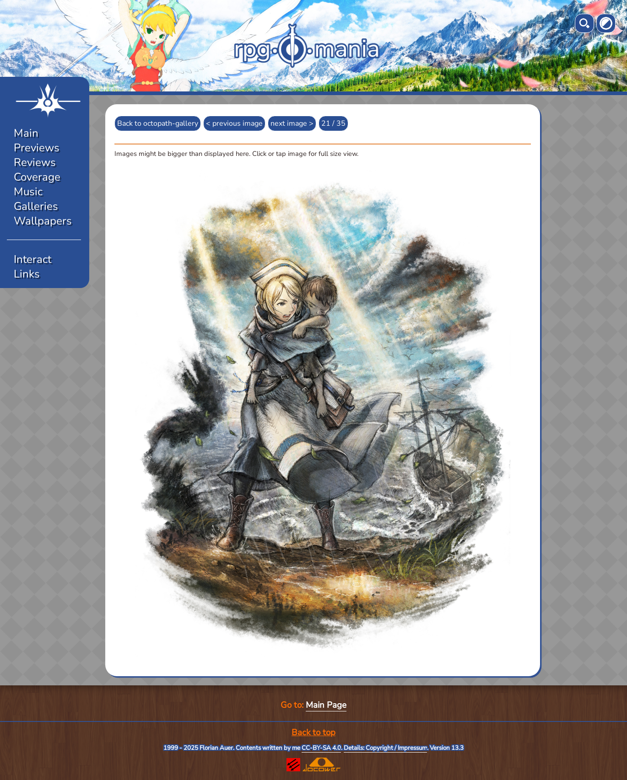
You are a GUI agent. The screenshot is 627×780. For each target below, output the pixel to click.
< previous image (234, 123)
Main (26, 133)
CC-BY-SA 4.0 (321, 748)
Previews (36, 147)
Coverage (37, 177)
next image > (292, 123)
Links (27, 274)
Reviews (35, 162)
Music (28, 191)
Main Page (326, 705)
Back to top (313, 732)
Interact (32, 259)
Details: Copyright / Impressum (385, 748)
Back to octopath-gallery (157, 123)
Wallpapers (43, 221)
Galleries (36, 206)
